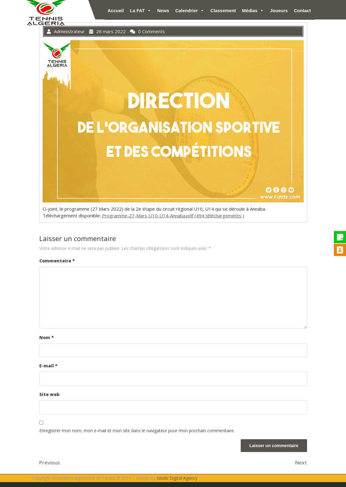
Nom (46, 337)
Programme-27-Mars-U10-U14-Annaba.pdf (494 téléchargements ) (173, 215)
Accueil (116, 10)
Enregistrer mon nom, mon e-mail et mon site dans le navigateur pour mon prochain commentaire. (137, 430)
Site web (49, 394)
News (163, 10)
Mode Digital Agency (177, 478)
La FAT (140, 11)
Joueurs (279, 10)
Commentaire (57, 261)
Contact (302, 10)
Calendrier (189, 11)
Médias (253, 11)
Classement (223, 10)
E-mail (48, 366)
